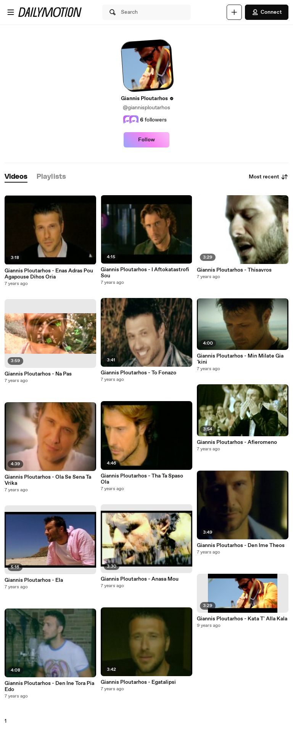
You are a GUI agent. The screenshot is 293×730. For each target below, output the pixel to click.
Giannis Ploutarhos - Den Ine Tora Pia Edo (49, 686)
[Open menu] (11, 12)
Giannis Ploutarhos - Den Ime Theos (241, 545)
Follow (146, 139)
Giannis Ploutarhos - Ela (34, 580)
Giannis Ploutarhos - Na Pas (38, 374)
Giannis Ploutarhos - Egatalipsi (138, 682)
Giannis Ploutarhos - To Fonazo (138, 373)
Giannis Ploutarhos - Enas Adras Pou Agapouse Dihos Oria (49, 274)
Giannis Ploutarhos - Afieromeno (237, 442)
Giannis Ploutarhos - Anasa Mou (140, 579)
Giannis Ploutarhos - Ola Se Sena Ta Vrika (48, 480)
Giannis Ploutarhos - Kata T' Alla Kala (242, 619)
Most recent (268, 177)
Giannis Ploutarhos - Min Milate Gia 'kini (240, 359)
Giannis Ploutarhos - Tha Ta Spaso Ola (142, 479)
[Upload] (234, 12)
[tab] (16, 177)
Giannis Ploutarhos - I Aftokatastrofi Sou (145, 273)
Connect (266, 12)
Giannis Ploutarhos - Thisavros (234, 270)
